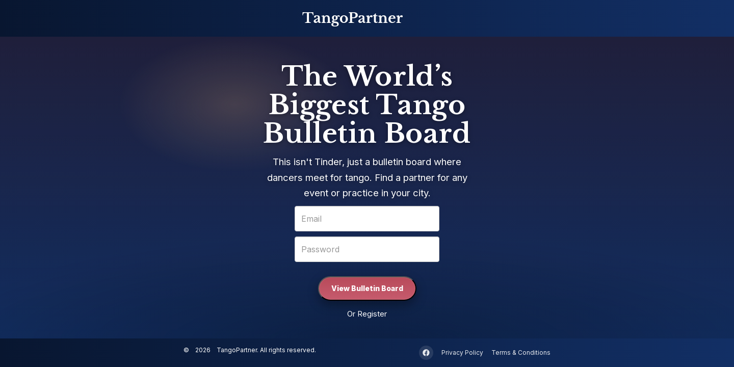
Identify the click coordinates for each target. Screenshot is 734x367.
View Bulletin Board (367, 288)
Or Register (367, 314)
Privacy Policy (462, 353)
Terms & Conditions (520, 353)
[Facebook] (426, 353)
